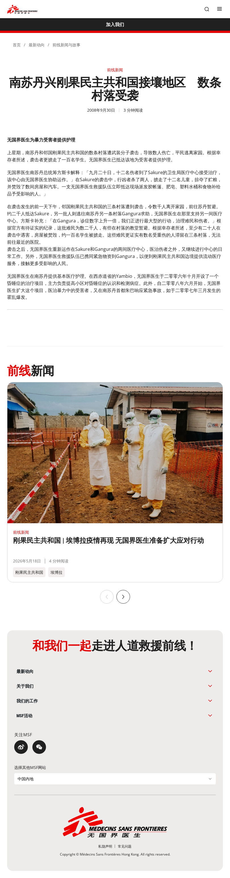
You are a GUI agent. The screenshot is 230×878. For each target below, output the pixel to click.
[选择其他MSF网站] (115, 779)
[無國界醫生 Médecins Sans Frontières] (22, 9)
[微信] (39, 747)
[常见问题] (125, 846)
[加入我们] (115, 24)
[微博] (21, 747)
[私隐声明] (105, 846)
